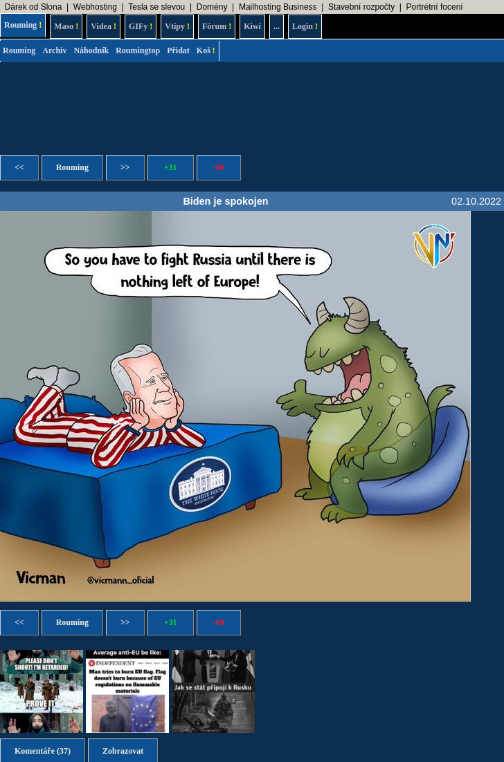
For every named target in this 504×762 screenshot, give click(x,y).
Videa (103, 26)
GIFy (140, 26)
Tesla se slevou (156, 7)
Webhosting (95, 7)
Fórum (216, 26)
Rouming (23, 25)
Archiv (54, 50)
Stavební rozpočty (361, 7)
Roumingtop (138, 50)
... (276, 26)
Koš (206, 50)
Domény (212, 7)
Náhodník (91, 50)
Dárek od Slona (33, 7)
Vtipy (177, 26)
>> (125, 167)
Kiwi (252, 26)
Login (305, 26)
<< (19, 167)
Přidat (178, 50)
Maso (66, 26)
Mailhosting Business (278, 7)
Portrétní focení (434, 7)
